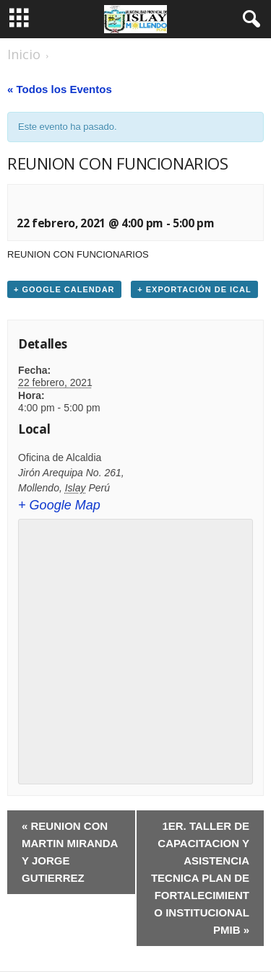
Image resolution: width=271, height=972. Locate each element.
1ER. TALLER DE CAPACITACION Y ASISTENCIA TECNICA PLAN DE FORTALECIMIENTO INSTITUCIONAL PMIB (200, 878)
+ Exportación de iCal (194, 289)
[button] (248, 19)
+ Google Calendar (64, 289)
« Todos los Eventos (59, 89)
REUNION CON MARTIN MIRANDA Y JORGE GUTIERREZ (70, 852)
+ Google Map (59, 505)
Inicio (23, 54)
